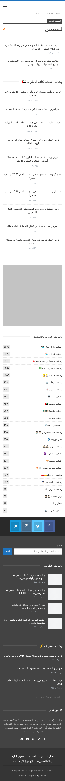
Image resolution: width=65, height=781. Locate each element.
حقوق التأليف (17, 756)
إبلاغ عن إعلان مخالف (23, 761)
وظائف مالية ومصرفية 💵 (50, 368)
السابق (57, 697)
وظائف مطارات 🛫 (53, 510)
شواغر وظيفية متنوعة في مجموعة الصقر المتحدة (32, 109)
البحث (59, 545)
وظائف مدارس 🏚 (53, 489)
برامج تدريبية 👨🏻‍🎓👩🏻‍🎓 (53, 496)
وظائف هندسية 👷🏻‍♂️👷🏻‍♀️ (52, 375)
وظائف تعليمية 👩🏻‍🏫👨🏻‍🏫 (52, 410)
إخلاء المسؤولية (44, 761)
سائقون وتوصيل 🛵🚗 (51, 474)
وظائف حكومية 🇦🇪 (53, 403)
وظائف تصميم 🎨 (54, 460)
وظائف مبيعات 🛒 (54, 382)
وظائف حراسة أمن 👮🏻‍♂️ (52, 482)
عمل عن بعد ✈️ (55, 439)
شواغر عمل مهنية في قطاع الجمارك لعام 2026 (32, 226)
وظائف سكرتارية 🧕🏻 (53, 453)
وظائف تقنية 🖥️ (55, 396)
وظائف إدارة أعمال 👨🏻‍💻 (51, 346)
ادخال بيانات (56, 503)
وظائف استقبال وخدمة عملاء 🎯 (47, 361)
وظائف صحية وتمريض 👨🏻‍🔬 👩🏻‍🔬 (48, 432)
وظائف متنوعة (55, 418)
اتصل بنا (50, 756)
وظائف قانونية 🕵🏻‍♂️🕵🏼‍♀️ (52, 446)
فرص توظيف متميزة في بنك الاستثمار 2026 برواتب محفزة (33, 655)
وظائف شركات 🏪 (53, 353)
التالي (49, 697)
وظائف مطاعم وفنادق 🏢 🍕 (48, 467)
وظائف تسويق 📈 (54, 389)
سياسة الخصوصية (35, 756)
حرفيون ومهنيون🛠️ (53, 425)
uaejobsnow (40, 775)
